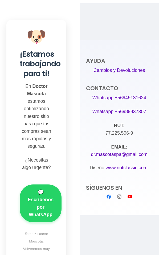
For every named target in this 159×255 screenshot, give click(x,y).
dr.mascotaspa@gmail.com (119, 154)
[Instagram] (119, 196)
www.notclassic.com (127, 167)
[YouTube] (130, 196)
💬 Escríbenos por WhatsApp (41, 203)
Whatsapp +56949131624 (119, 97)
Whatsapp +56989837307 (119, 111)
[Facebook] (108, 196)
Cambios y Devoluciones (119, 70)
